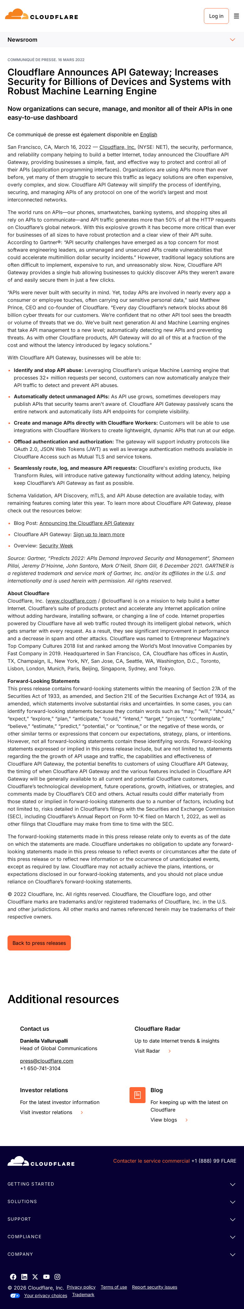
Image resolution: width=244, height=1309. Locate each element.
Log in (216, 16)
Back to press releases (39, 943)
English (148, 134)
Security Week (56, 545)
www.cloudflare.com (72, 601)
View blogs (170, 1120)
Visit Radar (153, 1051)
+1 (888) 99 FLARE (213, 1161)
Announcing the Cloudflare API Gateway (87, 523)
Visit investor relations (52, 1112)
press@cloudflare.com (46, 1061)
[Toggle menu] (236, 16)
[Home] (42, 16)
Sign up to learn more (99, 534)
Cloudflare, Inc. (117, 147)
